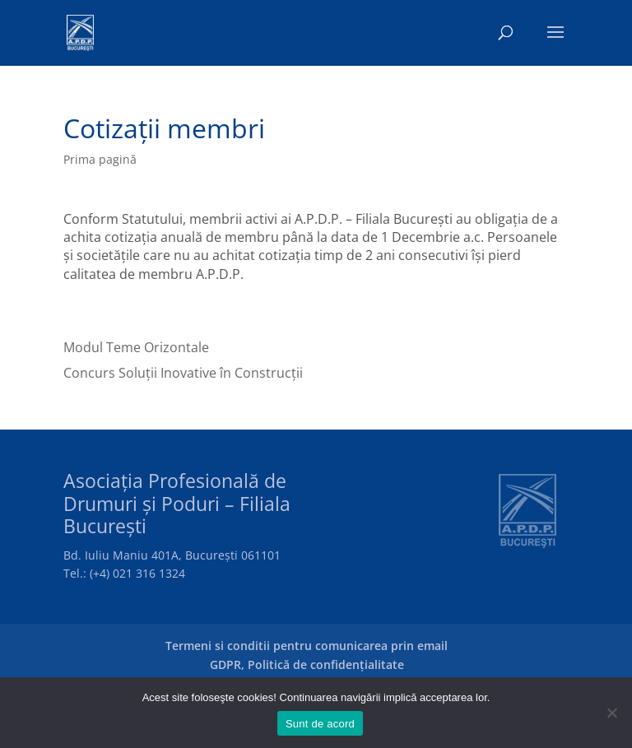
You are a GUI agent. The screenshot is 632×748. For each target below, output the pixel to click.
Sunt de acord (320, 724)
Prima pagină (100, 159)
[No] (611, 712)
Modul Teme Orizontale (136, 347)
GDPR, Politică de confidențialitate (307, 664)
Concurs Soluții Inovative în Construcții (183, 373)
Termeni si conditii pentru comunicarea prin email (306, 645)
